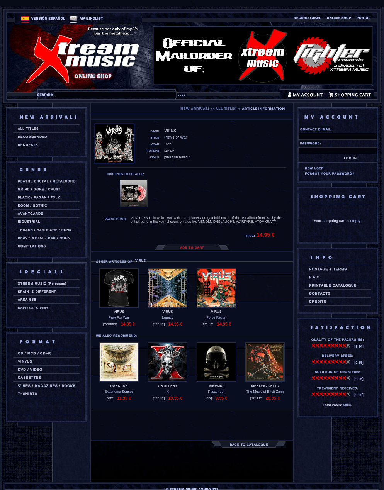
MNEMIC (216, 386)
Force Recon (216, 317)
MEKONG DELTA (265, 386)
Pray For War (119, 317)
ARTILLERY (167, 386)
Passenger (216, 391)
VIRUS (119, 312)
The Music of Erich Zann (265, 391)
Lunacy (167, 317)
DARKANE (119, 386)
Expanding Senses (118, 391)
